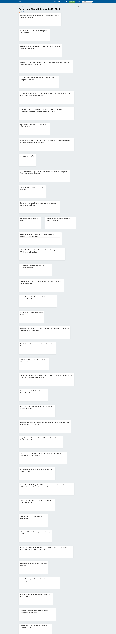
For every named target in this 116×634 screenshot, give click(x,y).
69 (92, 616)
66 (82, 616)
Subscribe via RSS (24, 12)
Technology (77, 6)
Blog (63, 625)
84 (66, 619)
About (40, 625)
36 (59, 614)
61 (66, 616)
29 (36, 614)
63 (72, 616)
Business (28, 6)
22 (90, 612)
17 (74, 612)
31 (43, 614)
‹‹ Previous (22, 612)
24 (20, 614)
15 (67, 612)
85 (69, 619)
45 (88, 614)
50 (30, 616)
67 (85, 616)
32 (46, 614)
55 (46, 616)
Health (48, 6)
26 (26, 614)
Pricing (65, 1)
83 (62, 619)
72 (26, 619)
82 (59, 619)
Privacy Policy (44, 632)
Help (75, 625)
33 (49, 614)
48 (23, 616)
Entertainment (41, 6)
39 (69, 614)
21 (87, 612)
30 (39, 614)
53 (39, 616)
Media (60, 6)
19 (81, 612)
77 (43, 619)
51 (33, 616)
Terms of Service (54, 632)
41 (75, 614)
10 (51, 612)
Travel (83, 6)
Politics (65, 6)
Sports (70, 6)
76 (39, 619)
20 (84, 612)
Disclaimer (37, 632)
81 (56, 619)
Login (78, 1)
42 (79, 614)
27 (30, 614)
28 (33, 614)
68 (88, 616)
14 (64, 612)
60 (62, 616)
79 (49, 619)
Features (57, 1)
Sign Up (72, 1)
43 (82, 614)
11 (54, 612)
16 (71, 612)
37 (62, 614)
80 (52, 619)
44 (85, 614)
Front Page (21, 6)
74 (33, 619)
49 (26, 616)
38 (66, 614)
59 (59, 616)
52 (36, 616)
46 (92, 614)
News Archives (69, 625)
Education (34, 6)
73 (30, 619)
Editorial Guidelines (75, 632)
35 (56, 614)
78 (46, 619)
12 (58, 612)
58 (56, 616)
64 (75, 616)
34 (52, 614)
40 (72, 614)
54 (43, 616)
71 (23, 619)
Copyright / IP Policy (64, 632)
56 (49, 616)
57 (52, 616)
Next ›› (73, 619)
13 (61, 612)
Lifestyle (54, 6)
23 (94, 612)
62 (69, 616)
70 (20, 619)
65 (79, 616)
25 (23, 614)
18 (77, 612)
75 (36, 619)
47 (20, 616)
